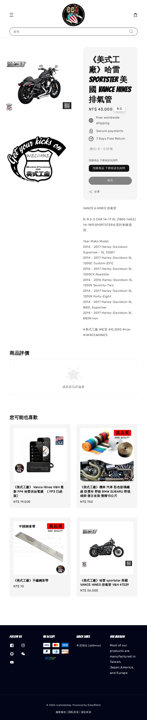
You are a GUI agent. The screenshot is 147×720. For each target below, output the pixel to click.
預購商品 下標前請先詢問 (103, 160)
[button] (11, 15)
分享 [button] (94, 192)
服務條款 (61, 712)
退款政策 (86, 712)
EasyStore (94, 705)
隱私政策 (73, 712)
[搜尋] (131, 31)
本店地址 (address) (88, 645)
